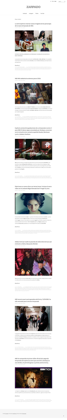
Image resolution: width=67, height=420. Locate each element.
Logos (33, 290)
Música (20, 232)
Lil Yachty (22, 234)
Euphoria (37, 117)
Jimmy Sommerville (20, 290)
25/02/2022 (16, 247)
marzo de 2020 (17, 403)
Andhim (29, 232)
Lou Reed (35, 290)
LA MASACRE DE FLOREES (33, 118)
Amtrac (27, 232)
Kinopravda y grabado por (48, 233)
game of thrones (40, 117)
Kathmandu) (43, 233)
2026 (25, 116)
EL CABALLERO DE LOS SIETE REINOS (27, 117)
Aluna (25, 232)
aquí (19, 222)
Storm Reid (35, 403)
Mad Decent (26, 234)
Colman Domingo (44, 116)
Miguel (42, 234)
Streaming (19, 116)
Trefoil (19, 292)
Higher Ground (24, 233)
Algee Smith (32, 401)
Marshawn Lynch (47, 118)
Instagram (52, 1)
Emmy (18, 176)
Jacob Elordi (18, 118)
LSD (24, 234)
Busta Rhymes (37, 232)
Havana (21, 233)
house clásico (28, 233)
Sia (22, 235)
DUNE (21, 117)
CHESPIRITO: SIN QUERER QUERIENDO (31, 116)
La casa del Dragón (27, 118)
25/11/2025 (16, 80)
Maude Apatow (29, 177)
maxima (50, 118)
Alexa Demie (28, 401)
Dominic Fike (47, 401)
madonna (30, 234)
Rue (26, 403)
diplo (47, 232)
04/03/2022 (16, 192)
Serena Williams (29, 291)
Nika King (24, 403)
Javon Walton (44, 402)
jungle (30, 233)
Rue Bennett (28, 403)
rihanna (26, 291)
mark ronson (39, 234)
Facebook (51, 1)
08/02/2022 (16, 305)
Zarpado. (6, 415)
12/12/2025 (16, 27)
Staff (19, 27)
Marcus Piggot (38, 290)
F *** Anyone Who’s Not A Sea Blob (23, 402)
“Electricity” (35, 235)
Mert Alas (42, 290)
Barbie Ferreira (44, 401)
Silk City (24, 235)
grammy (19, 233)
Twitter (54, 1)
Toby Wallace (48, 177)
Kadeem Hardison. (48, 176)
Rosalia (37, 177)
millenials (48, 290)
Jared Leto (16, 290)
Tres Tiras (21, 292)
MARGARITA (43, 118)
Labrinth (16, 234)
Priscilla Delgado (33, 177)
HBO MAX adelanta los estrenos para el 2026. (28, 78)
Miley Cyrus (45, 290)
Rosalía (20, 119)
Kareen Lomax (39, 233)
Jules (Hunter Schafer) (49, 402)
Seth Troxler (20, 235)
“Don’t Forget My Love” (31, 235)
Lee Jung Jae (28, 290)
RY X (18, 235)
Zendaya (51, 177)
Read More (17, 65)
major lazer (32, 234)
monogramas (16, 291)
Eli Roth (34, 117)
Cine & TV (19, 401)
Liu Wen (31, 290)
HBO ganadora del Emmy (29, 176)
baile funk (32, 232)
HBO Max (44, 117)
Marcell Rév (35, 234)
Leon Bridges (19, 234)
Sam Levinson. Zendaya (24, 119)
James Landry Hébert (42, 176)
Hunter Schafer (34, 176)
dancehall (45, 232)
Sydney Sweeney (32, 119)
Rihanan (23, 291)
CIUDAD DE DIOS (39, 116)
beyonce (34, 232)
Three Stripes (16, 292)
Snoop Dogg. (37, 291)
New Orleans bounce (45, 234)
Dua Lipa (49, 232)
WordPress (15, 415)
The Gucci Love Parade (42, 291)
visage (24, 292)
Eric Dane (20, 176)
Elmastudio (24, 415)
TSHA (26, 235)
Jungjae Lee (24, 290)
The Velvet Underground (48, 291)
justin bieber (33, 233)
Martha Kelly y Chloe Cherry (23, 177)
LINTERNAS (39, 118)
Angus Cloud (35, 401)
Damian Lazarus (41, 232)
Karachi (36, 233)
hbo (24, 176)
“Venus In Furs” (27, 292)
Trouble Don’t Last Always (45, 403)
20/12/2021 (16, 366)
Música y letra (20, 291)
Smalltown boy (33, 291)
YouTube (56, 1)
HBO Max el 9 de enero (36, 402)
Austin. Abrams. (39, 401)
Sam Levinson (39, 177)
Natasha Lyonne (17, 119)
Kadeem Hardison (22, 118)
